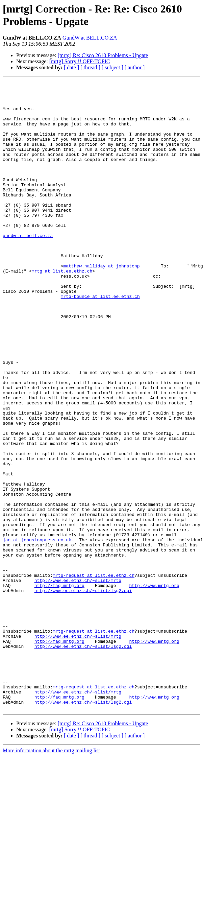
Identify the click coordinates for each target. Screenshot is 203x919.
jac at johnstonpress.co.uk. (38, 632)
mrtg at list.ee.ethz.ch (62, 309)
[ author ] (135, 67)
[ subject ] (112, 67)
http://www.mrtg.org (154, 687)
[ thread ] (90, 67)
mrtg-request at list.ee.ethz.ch (93, 674)
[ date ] (71, 67)
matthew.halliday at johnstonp (101, 303)
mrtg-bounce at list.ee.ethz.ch (100, 340)
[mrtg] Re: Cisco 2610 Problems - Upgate (103, 55)
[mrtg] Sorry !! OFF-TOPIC (79, 61)
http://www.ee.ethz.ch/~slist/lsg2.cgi (83, 693)
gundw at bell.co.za (28, 267)
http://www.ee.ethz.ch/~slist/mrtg (77, 681)
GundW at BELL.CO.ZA (89, 38)
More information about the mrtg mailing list (51, 876)
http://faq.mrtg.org (59, 687)
